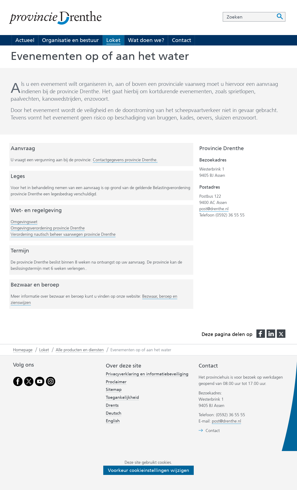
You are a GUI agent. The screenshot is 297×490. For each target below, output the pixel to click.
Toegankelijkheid (122, 397)
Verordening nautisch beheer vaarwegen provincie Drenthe (63, 234)
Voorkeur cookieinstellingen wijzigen (148, 470)
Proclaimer (116, 381)
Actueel (24, 40)
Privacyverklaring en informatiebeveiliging (147, 374)
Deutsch (113, 413)
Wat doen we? (146, 40)
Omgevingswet (24, 222)
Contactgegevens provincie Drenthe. (125, 160)
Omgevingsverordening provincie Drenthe (48, 228)
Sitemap (114, 389)
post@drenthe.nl (214, 208)
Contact (181, 40)
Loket (113, 40)
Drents (112, 405)
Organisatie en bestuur (70, 40)
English (113, 420)
